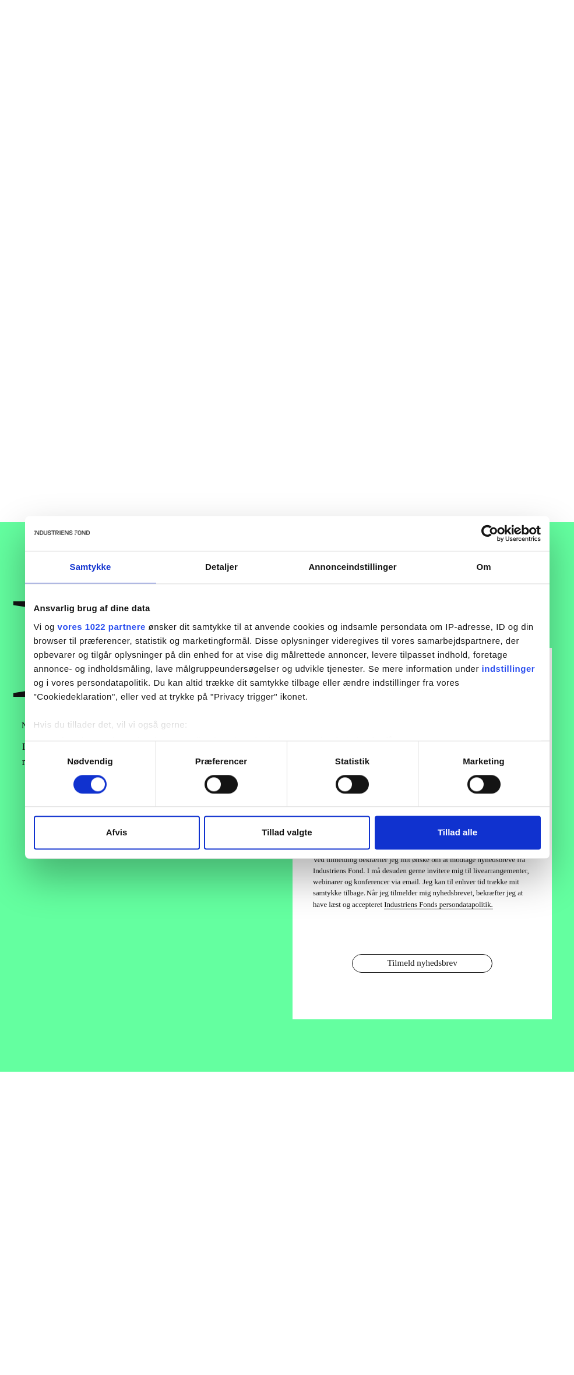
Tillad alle (457, 833)
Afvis (117, 833)
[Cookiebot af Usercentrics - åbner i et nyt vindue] (490, 533)
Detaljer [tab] (221, 567)
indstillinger (509, 669)
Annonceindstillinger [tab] (352, 567)
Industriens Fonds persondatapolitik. (438, 905)
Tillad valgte (287, 833)
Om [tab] (483, 567)
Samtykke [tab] (90, 567)
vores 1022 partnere (102, 627)
